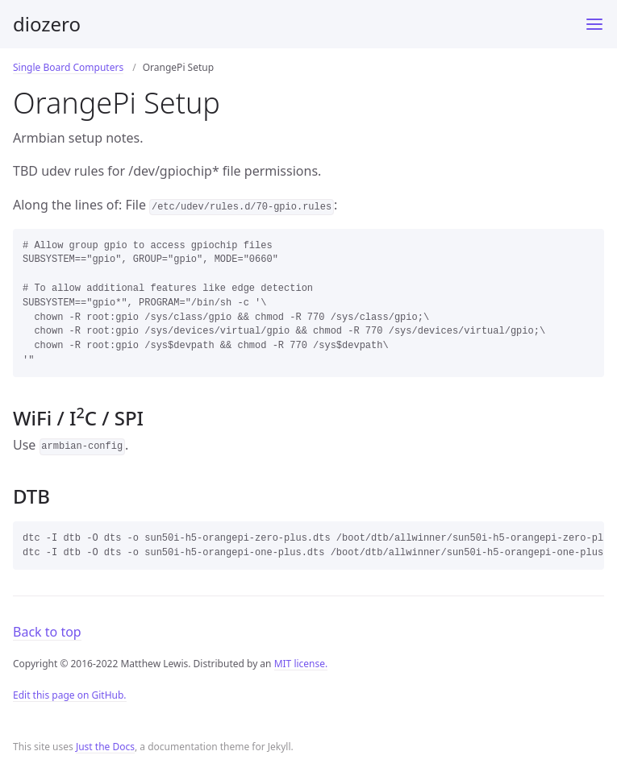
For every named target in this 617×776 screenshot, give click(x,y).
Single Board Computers (68, 67)
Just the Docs (105, 755)
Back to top (47, 640)
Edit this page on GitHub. (70, 704)
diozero (47, 23)
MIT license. (301, 672)
